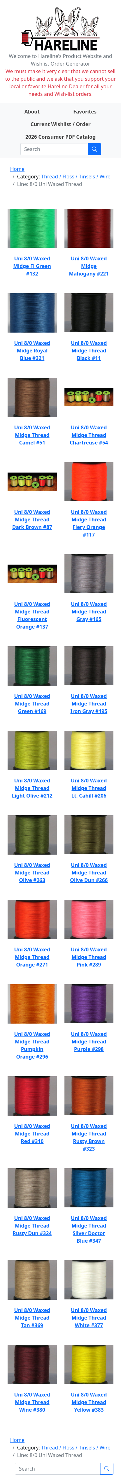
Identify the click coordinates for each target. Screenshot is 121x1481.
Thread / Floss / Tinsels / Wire (76, 176)
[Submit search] (94, 149)
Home (17, 169)
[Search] (54, 149)
